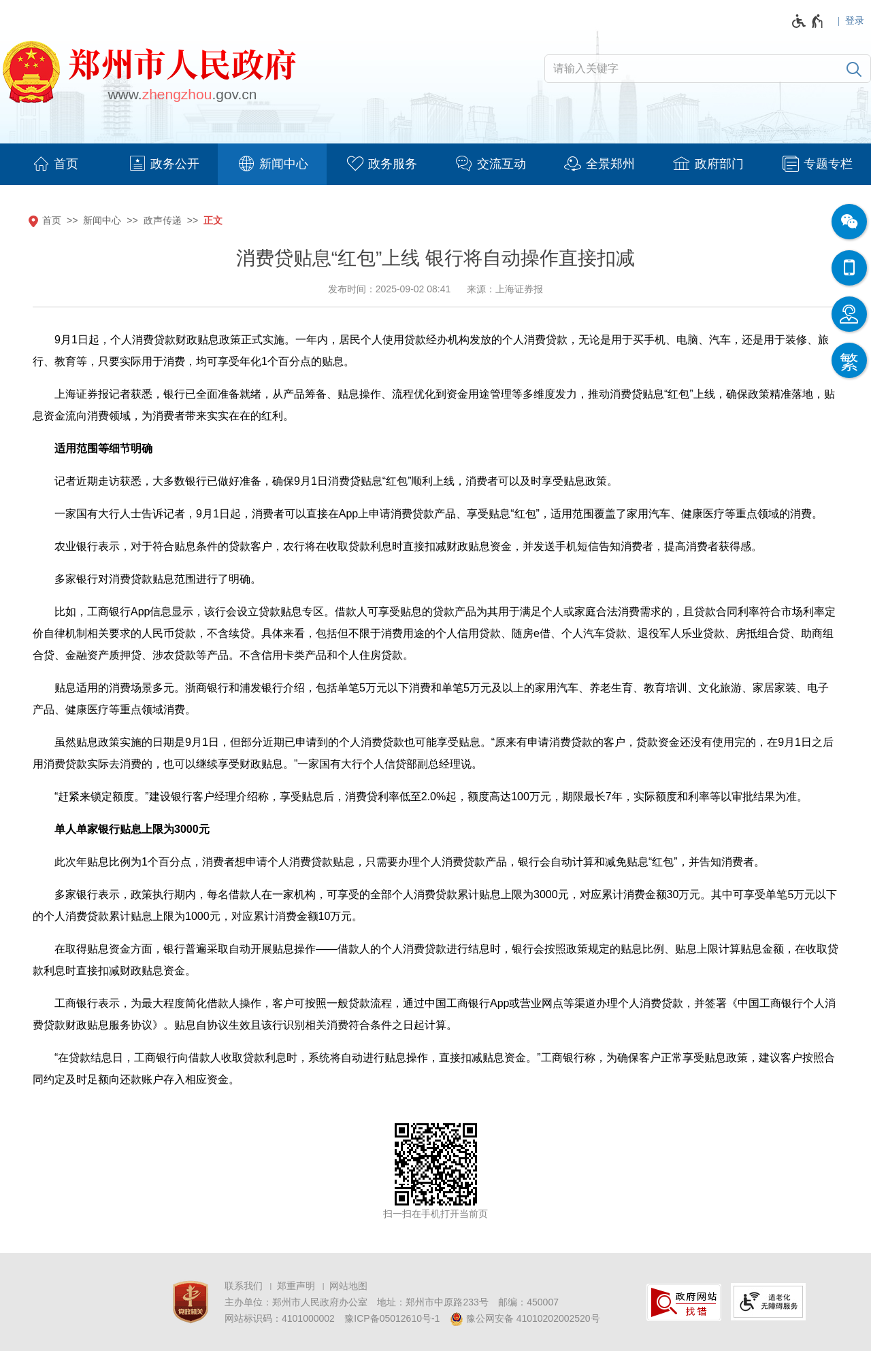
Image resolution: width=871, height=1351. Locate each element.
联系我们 (244, 1285)
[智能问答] (849, 314)
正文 (213, 220)
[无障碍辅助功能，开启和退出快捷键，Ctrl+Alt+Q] (808, 21)
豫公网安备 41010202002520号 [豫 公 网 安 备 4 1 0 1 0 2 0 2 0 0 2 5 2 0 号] (525, 1319)
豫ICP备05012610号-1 (392, 1318)
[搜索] (854, 68)
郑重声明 (296, 1285)
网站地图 (348, 1285)
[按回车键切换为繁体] (849, 360)
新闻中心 (102, 220)
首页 (51, 220)
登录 (854, 20)
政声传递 (163, 220)
